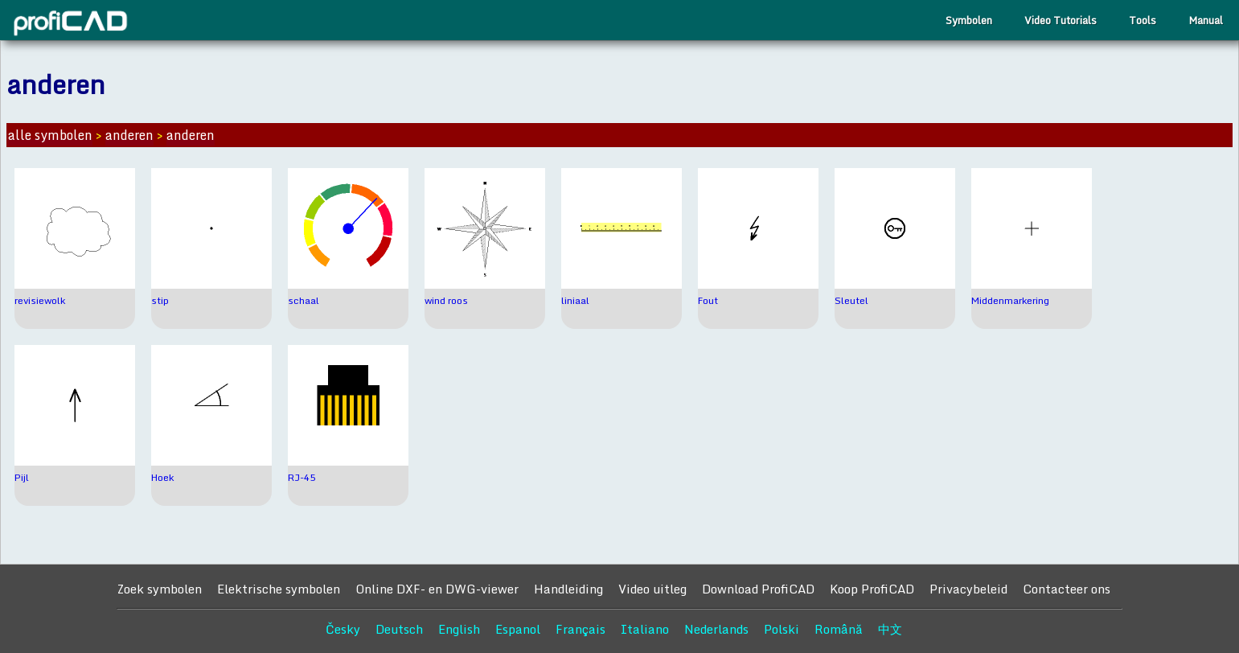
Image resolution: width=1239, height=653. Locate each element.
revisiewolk (39, 300)
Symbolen (969, 20)
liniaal (575, 300)
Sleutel (851, 300)
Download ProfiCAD (758, 588)
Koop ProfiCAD (872, 588)
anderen (129, 135)
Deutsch (399, 629)
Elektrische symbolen (278, 588)
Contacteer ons (1066, 588)
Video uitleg (652, 588)
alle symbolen (50, 135)
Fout (708, 300)
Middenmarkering (1010, 300)
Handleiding (568, 588)
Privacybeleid (968, 588)
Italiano (645, 629)
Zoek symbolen (159, 588)
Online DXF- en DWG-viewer (437, 588)
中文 (890, 629)
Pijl (21, 477)
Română (838, 629)
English (459, 629)
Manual (1205, 20)
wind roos (446, 300)
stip (160, 300)
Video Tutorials (1060, 20)
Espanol (517, 629)
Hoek (162, 477)
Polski (781, 629)
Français (580, 629)
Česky (343, 629)
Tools (1142, 20)
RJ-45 (301, 477)
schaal (303, 300)
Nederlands (716, 629)
